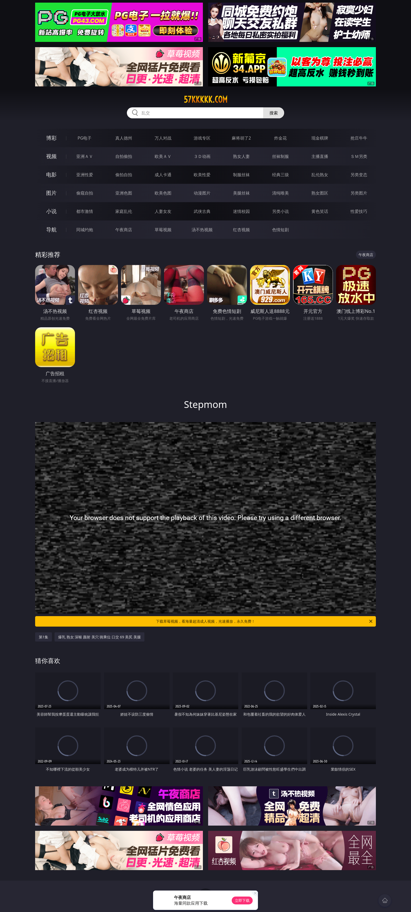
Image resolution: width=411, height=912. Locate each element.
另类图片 (358, 193)
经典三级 (280, 175)
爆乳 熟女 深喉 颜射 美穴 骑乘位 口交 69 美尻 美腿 (99, 636)
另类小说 (280, 211)
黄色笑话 (319, 211)
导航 (51, 229)
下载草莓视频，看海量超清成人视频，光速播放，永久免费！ (264, 621)
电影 (51, 174)
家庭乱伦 (123, 211)
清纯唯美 (280, 193)
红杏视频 (241, 230)
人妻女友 (163, 211)
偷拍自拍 (123, 175)
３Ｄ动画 (202, 156)
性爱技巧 (358, 211)
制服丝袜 (241, 175)
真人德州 (123, 138)
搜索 (273, 113)
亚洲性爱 (84, 175)
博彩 (51, 137)
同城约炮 (84, 230)
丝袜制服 (280, 156)
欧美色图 (163, 193)
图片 (51, 192)
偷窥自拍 (84, 193)
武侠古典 (202, 211)
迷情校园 (241, 211)
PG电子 (84, 138)
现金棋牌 (319, 138)
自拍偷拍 (123, 156)
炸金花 (280, 138)
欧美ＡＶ (163, 156)
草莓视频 (163, 230)
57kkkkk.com (206, 99)
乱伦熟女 (319, 175)
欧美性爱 (202, 175)
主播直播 (319, 156)
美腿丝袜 (241, 193)
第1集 (43, 636)
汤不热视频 (202, 230)
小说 (51, 211)
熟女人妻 (241, 156)
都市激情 (84, 211)
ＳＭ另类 (358, 156)
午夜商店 (123, 230)
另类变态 (358, 175)
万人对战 (163, 138)
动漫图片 (202, 193)
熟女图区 (319, 193)
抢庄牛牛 (358, 138)
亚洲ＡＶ (84, 156)
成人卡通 (163, 175)
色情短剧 (280, 230)
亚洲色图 (123, 193)
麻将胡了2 (241, 138)
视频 (51, 156)
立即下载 (242, 900)
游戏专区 (202, 138)
